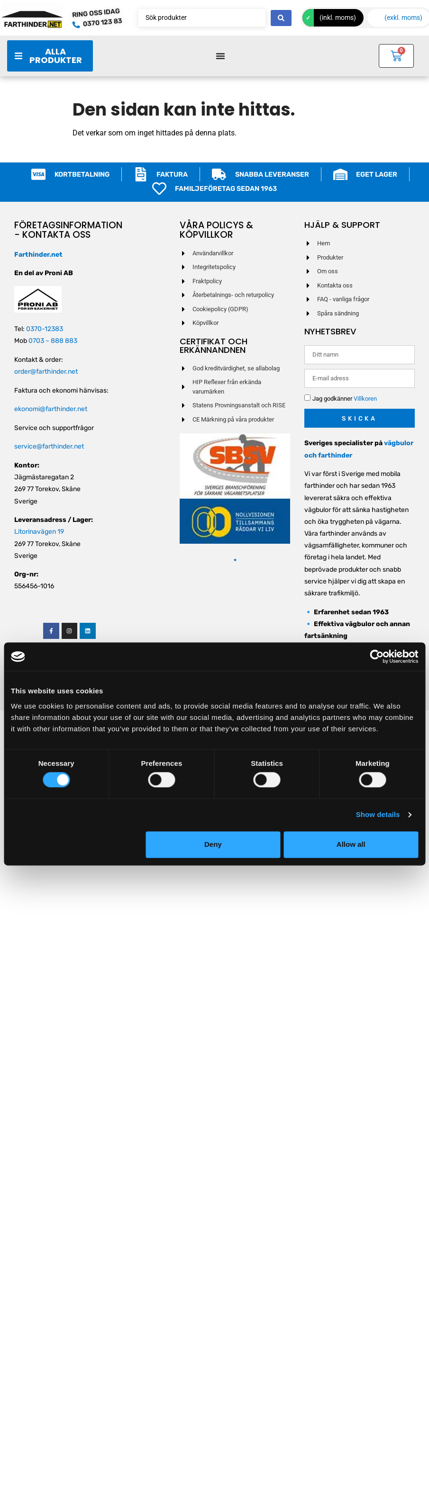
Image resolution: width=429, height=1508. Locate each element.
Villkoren (365, 399)
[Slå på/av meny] (220, 56)
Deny (213, 844)
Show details (378, 815)
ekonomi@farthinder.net (50, 409)
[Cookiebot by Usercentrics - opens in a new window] (376, 656)
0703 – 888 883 (52, 341)
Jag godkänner (344, 399)
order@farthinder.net (46, 372)
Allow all (351, 844)
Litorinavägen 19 (39, 532)
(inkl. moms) (337, 17)
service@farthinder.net (49, 446)
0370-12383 (44, 329)
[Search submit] (281, 18)
